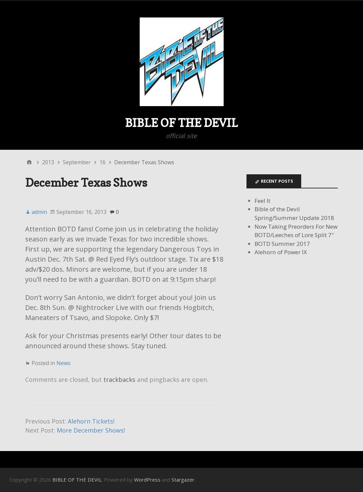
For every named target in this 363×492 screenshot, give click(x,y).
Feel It (262, 201)
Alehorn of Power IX (281, 252)
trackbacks (119, 379)
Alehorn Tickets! (91, 421)
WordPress (147, 479)
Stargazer (183, 479)
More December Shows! (91, 430)
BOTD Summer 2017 (282, 244)
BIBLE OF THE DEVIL (181, 123)
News (63, 363)
